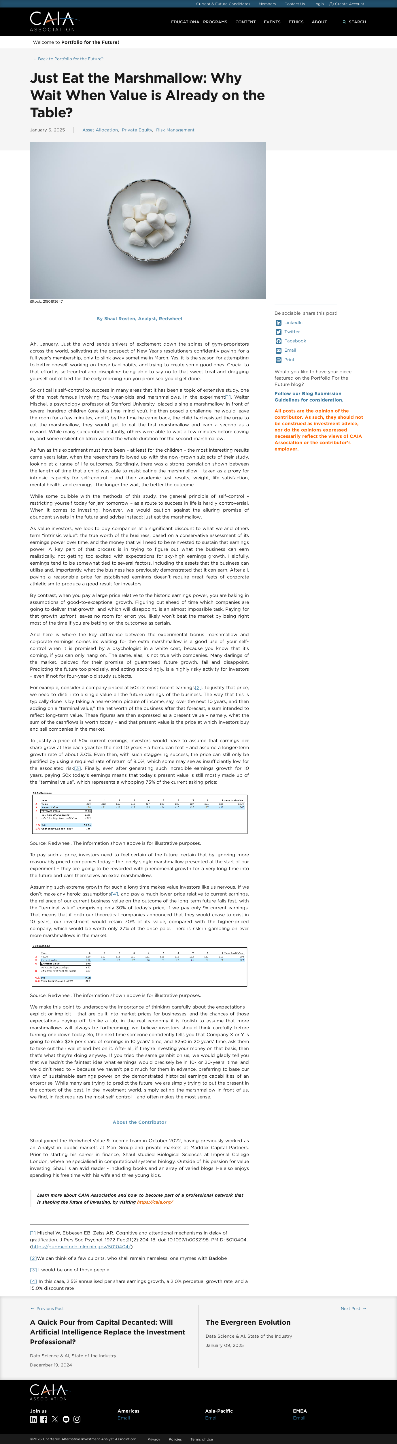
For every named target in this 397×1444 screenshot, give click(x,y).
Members (267, 4)
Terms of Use (201, 1439)
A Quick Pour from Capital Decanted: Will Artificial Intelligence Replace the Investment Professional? (107, 1332)
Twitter (288, 332)
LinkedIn (289, 323)
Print (285, 360)
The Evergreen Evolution (248, 1322)
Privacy (154, 1439)
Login (318, 4)
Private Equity (137, 130)
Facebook (291, 341)
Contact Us (294, 4)
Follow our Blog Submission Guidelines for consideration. (309, 397)
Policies (175, 1439)
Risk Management (175, 130)
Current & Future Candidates (223, 4)
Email (286, 350)
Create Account (349, 4)
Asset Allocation (100, 130)
